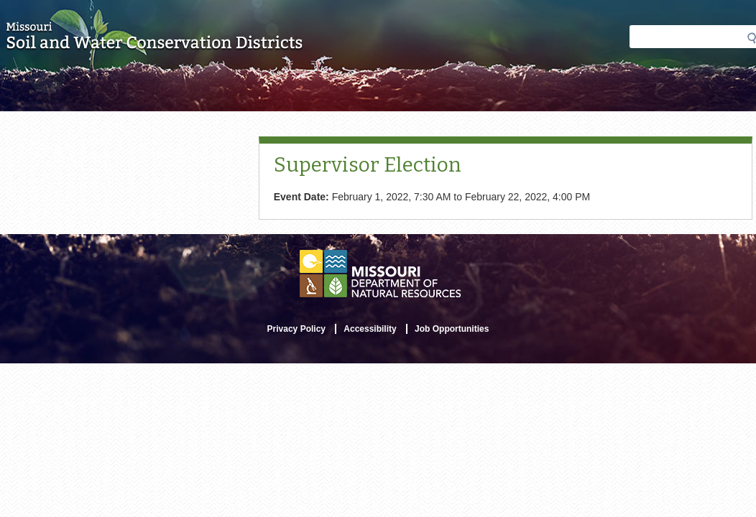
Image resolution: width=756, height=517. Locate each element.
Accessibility (370, 329)
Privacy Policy (296, 329)
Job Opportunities (452, 329)
